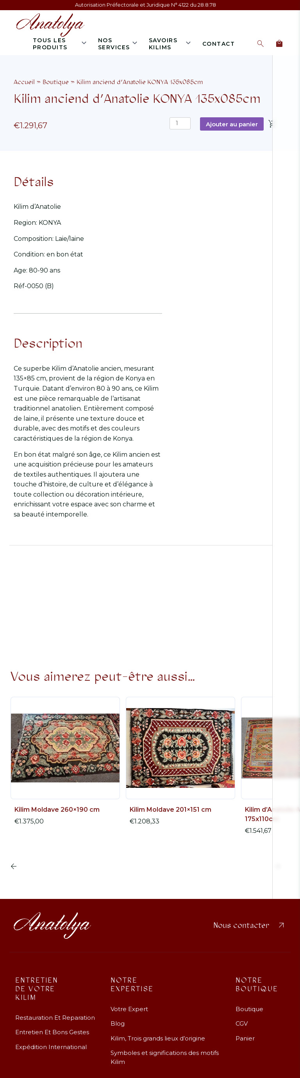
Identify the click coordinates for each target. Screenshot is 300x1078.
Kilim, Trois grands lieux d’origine (158, 1038)
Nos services (114, 44)
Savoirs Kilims (163, 44)
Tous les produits (50, 44)
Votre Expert (129, 1009)
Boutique (56, 82)
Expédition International (51, 1047)
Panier (245, 1038)
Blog (118, 1023)
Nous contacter (249, 925)
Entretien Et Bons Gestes (52, 1032)
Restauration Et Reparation (55, 1017)
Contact (218, 43)
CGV (242, 1023)
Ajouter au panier (232, 124)
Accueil (24, 82)
